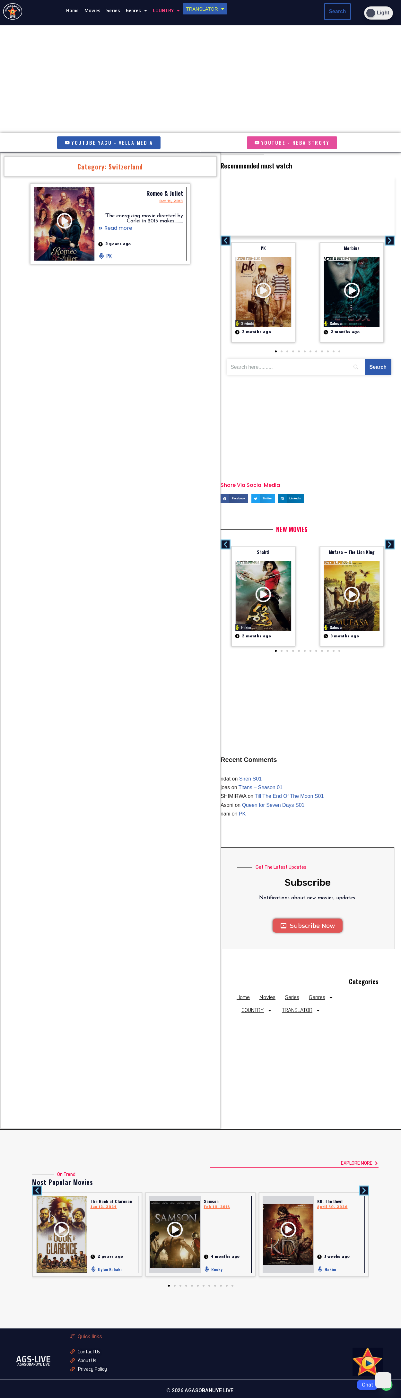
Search (337, 11)
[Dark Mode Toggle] (378, 13)
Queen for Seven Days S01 (273, 805)
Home (72, 10)
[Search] (378, 367)
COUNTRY (166, 10)
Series (113, 10)
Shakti (263, 551)
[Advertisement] (307, 205)
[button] (136, 10)
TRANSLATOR (205, 9)
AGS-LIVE (33, 1359)
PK (263, 248)
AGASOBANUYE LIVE (33, 1364)
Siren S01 (250, 778)
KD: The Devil (330, 1201)
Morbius (352, 248)
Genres (136, 10)
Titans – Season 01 (261, 787)
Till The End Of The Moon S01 (289, 796)
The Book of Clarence (111, 1201)
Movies (92, 10)
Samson (211, 1201)
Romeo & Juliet (164, 193)
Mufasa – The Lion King (352, 551)
